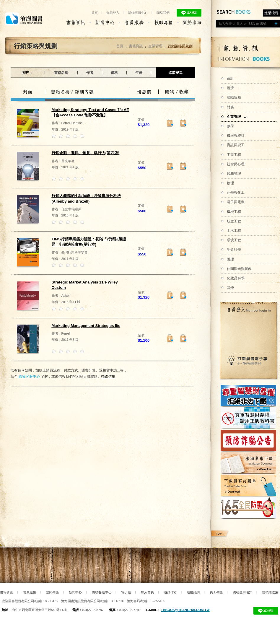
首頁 (94, 12)
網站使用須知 (242, 592)
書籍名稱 (61, 73)
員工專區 (216, 592)
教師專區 (52, 592)
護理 (230, 259)
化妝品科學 (236, 278)
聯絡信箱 (108, 376)
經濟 (230, 88)
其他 (230, 288)
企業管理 (234, 117)
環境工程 (234, 240)
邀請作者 (170, 592)
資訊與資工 (236, 145)
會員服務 (29, 592)
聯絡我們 (163, 12)
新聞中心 (75, 592)
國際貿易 (234, 97)
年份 (138, 73)
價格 (114, 73)
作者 (89, 73)
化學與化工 (236, 192)
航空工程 (234, 221)
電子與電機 (236, 202)
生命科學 (234, 249)
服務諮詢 (193, 592)
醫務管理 (234, 174)
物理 (230, 183)
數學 (230, 126)
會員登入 (112, 12)
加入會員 (147, 592)
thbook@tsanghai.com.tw (185, 610)
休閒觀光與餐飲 (239, 269)
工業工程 (234, 155)
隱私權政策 (270, 592)
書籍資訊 (136, 46)
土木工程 (234, 231)
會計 (230, 78)
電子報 (126, 592)
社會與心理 (236, 164)
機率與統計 (236, 135)
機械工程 (234, 212)
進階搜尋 (271, 13)
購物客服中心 (138, 12)
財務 (230, 107)
